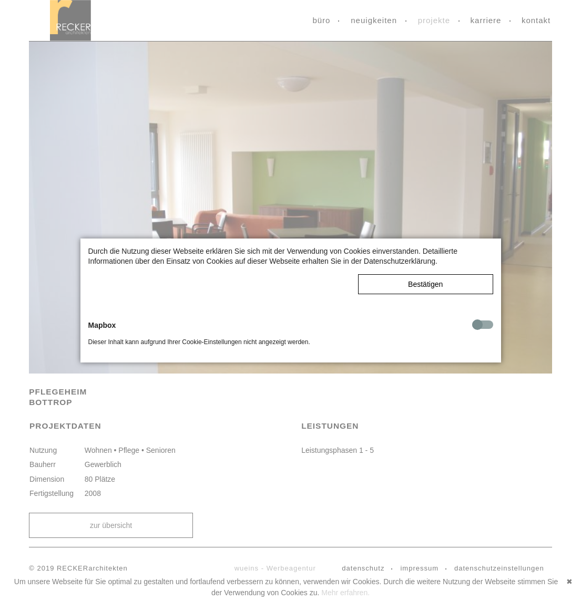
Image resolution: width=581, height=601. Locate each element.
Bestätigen (425, 284)
